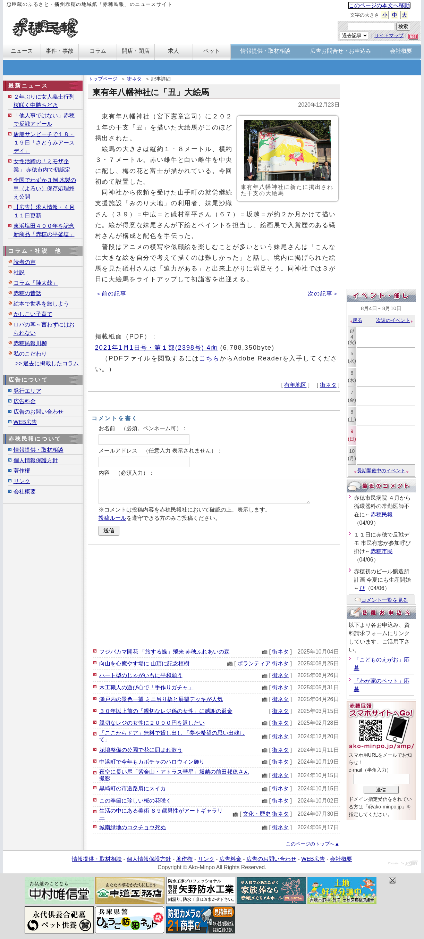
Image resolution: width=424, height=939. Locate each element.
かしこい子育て (33, 314)
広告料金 (25, 401)
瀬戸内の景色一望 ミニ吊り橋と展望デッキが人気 (161, 699)
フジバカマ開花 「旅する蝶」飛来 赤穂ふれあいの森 (164, 652)
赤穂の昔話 (27, 293)
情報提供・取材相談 (38, 450)
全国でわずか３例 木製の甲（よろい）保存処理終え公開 (45, 188)
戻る (355, 320)
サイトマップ (389, 35)
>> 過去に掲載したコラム (47, 363)
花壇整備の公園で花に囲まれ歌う (141, 750)
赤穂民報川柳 (30, 343)
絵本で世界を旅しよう (41, 304)
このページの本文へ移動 (379, 5)
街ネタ (134, 79)
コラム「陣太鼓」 (36, 283)
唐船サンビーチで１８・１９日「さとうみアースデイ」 (44, 142)
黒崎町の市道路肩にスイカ (132, 788)
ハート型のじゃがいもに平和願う (141, 675)
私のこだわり (30, 354)
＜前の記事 (111, 294)
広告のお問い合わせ (38, 412)
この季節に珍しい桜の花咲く (135, 801)
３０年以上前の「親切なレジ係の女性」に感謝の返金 (165, 711)
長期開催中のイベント (381, 470)
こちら (209, 358)
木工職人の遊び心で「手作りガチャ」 (146, 687)
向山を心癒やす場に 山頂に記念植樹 (144, 663)
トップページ (102, 79)
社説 (19, 272)
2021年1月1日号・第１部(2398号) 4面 (156, 347)
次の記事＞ (323, 294)
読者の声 (25, 262)
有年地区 (295, 385)
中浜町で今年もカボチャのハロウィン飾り (152, 762)
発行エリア (27, 391)
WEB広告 (25, 422)
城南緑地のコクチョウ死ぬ (132, 827)
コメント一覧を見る (381, 600)
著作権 (22, 471)
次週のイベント (394, 320)
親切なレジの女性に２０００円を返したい (152, 723)
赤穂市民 (382, 551)
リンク (22, 481)
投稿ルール (112, 518)
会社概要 (25, 492)
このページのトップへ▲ (312, 844)
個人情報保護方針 (36, 460)
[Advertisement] (214, 595)
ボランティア (254, 663)
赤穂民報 (382, 514)
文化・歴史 (257, 814)
